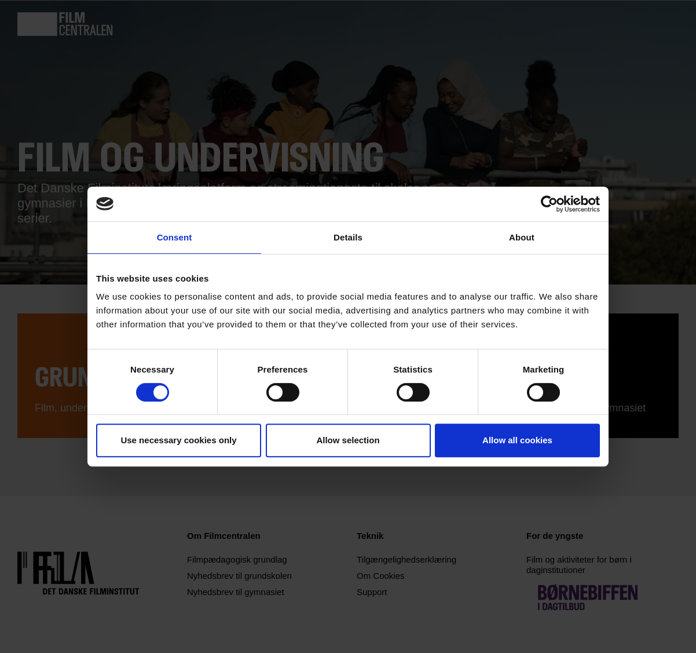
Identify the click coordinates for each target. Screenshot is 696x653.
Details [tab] (348, 237)
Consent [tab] (174, 237)
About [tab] (521, 237)
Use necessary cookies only (178, 440)
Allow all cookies (517, 440)
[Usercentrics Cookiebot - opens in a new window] (549, 204)
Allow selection (347, 440)
